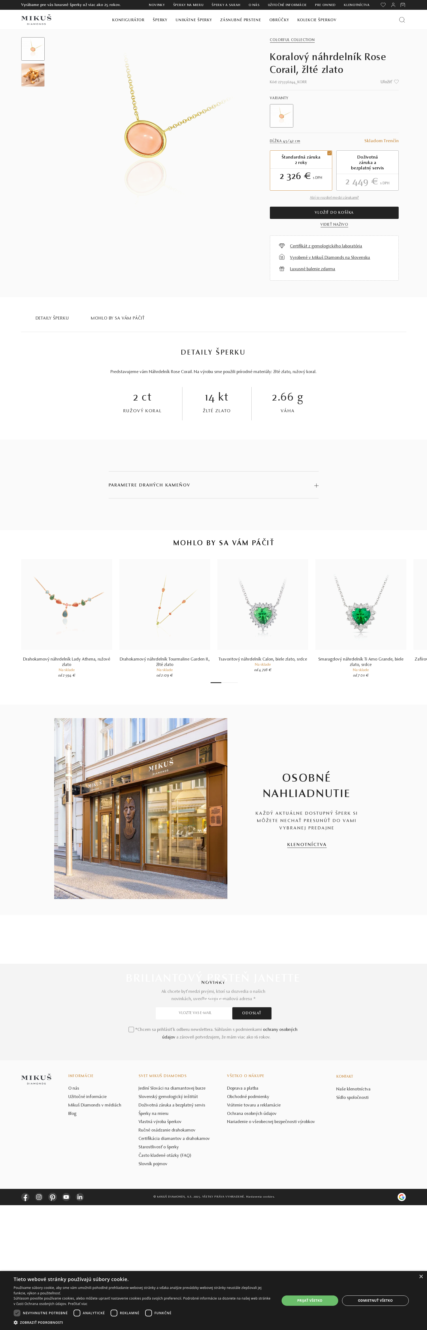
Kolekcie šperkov (317, 20)
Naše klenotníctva (353, 1214)
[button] (143, 1322)
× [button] (421, 1277)
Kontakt (344, 1202)
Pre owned (325, 5)
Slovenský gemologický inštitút (168, 1222)
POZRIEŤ (213, 998)
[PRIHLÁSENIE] (393, 5)
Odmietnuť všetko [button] (375, 1300)
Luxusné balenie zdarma (312, 269)
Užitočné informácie (287, 5)
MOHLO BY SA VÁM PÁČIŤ (118, 318)
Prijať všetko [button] (309, 1300)
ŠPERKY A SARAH (226, 5)
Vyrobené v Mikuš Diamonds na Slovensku (330, 258)
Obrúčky (279, 20)
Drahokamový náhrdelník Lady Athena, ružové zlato (66, 663)
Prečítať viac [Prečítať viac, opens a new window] (77, 1303)
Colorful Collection (292, 40)
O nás (254, 5)
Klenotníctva (357, 5)
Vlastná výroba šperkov (160, 1247)
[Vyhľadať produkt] (402, 20)
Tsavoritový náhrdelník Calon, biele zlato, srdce (263, 660)
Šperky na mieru (188, 5)
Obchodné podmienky (248, 1222)
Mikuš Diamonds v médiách (94, 1230)
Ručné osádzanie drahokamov (167, 1255)
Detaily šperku (52, 318)
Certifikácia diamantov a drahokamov (174, 1263)
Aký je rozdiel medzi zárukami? (334, 198)
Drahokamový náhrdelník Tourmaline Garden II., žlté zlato (165, 663)
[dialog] (213, 1300)
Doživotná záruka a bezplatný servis (172, 1230)
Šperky (160, 20)
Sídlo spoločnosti (352, 1222)
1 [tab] (216, 683)
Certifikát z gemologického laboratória (326, 246)
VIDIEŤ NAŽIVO (334, 225)
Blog (72, 1238)
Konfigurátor (128, 20)
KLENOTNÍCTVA (307, 845)
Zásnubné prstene (240, 20)
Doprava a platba (242, 1213)
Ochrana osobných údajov (252, 1238)
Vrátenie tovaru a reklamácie (254, 1230)
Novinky (157, 5)
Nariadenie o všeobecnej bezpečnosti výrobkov (271, 1247)
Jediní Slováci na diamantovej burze (172, 1213)
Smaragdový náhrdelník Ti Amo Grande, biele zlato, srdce (361, 663)
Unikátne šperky (194, 20)
